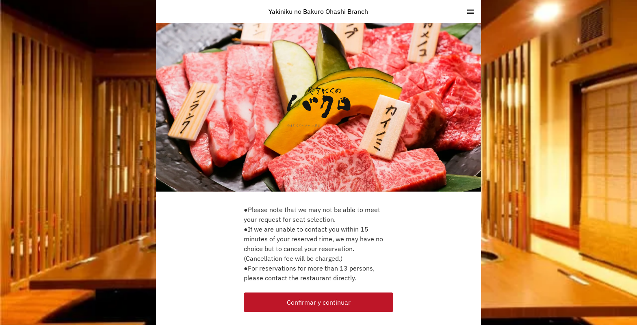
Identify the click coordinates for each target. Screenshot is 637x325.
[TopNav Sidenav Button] (470, 11)
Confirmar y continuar (319, 302)
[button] (318, 302)
